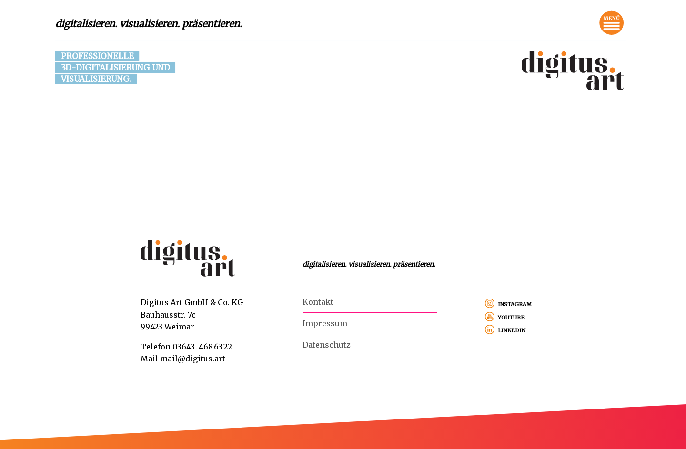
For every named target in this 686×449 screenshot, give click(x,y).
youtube (511, 316)
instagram (515, 303)
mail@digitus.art (192, 358)
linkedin (511, 329)
